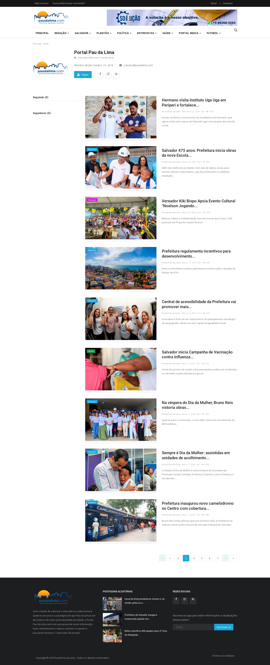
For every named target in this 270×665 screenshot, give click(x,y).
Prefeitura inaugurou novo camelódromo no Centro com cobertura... (198, 506)
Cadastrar (228, 3)
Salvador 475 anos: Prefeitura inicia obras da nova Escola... (199, 153)
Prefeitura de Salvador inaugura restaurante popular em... (141, 617)
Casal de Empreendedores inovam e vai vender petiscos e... (145, 601)
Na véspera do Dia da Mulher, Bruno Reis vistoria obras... (197, 405)
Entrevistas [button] (147, 33)
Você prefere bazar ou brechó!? (69, 3)
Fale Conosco (41, 3)
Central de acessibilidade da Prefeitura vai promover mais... (199, 304)
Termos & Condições (223, 655)
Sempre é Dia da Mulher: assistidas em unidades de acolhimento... (196, 455)
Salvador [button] (83, 33)
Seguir (83, 74)
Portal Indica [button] (190, 33)
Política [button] (124, 33)
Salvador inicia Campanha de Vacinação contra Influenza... (197, 354)
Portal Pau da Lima (171, 111)
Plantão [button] (104, 33)
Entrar (214, 3)
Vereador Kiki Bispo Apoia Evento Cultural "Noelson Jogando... (198, 203)
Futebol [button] (213, 33)
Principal (42, 33)
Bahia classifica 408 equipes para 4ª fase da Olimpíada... (146, 633)
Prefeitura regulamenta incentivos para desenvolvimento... (196, 253)
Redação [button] (62, 33)
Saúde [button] (167, 33)
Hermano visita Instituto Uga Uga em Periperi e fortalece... (194, 102)
